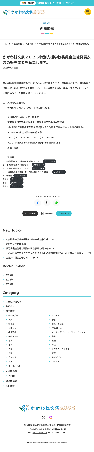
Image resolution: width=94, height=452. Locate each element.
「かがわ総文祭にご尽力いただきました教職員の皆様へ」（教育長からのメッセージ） (48, 253)
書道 (54, 336)
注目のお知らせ (13, 301)
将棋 (54, 344)
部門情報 (10, 310)
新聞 (10, 353)
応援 (10, 361)
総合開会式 (13, 315)
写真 (10, 340)
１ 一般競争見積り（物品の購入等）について (22, 161)
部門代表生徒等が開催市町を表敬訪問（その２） (30, 248)
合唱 (54, 319)
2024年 (9, 279)
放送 (54, 340)
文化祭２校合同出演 (16, 244)
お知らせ (10, 306)
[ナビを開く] (87, 11)
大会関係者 (11, 371)
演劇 (10, 319)
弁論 (10, 348)
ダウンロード (49, 161)
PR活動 (11, 375)
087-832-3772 (40, 432)
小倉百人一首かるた (60, 348)
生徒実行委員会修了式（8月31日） (23, 257)
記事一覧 (49, 213)
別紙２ (5, 182)
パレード (56, 315)
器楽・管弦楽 (57, 323)
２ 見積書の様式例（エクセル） (16, 164)
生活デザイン (57, 357)
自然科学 (12, 357)
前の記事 (31, 213)
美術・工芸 (13, 336)
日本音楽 (12, 327)
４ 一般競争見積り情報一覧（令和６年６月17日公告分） (27, 172)
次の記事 (63, 213)
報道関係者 (11, 381)
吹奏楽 (11, 323)
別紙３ (5, 186)
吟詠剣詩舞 (56, 327)
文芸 (54, 353)
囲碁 (10, 344)
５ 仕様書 (7, 175)
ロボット (56, 361)
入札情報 (10, 385)
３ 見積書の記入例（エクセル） (16, 168)
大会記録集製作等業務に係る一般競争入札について (31, 239)
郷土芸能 (12, 332)
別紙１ (5, 179)
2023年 (9, 284)
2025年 (9, 275)
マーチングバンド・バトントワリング (68, 332)
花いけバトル (14, 365)
